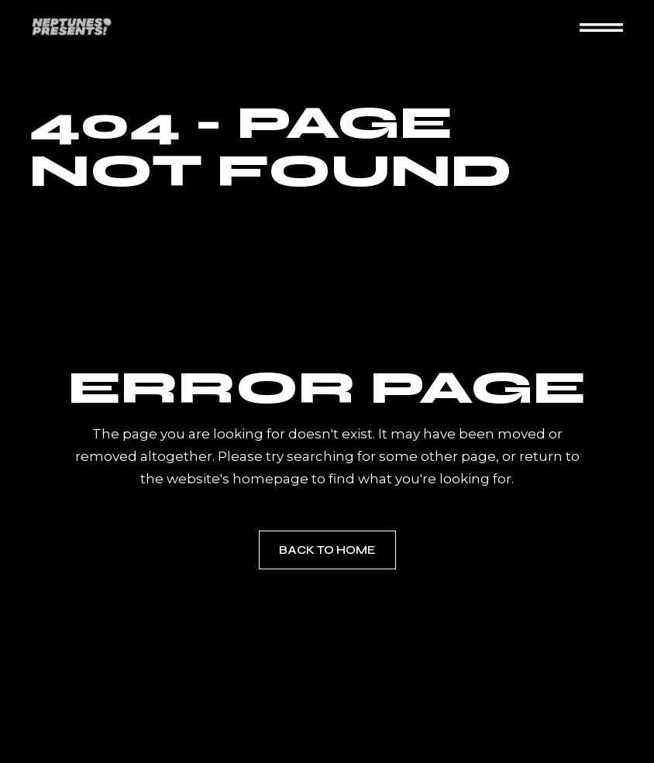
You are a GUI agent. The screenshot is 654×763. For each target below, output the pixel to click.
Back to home (327, 550)
